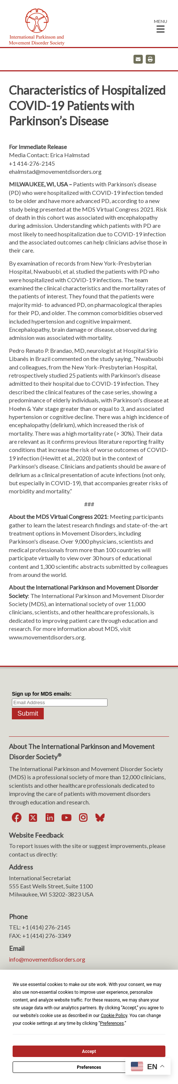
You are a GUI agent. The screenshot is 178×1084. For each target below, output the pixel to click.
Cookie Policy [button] (114, 1015)
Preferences (89, 1067)
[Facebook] (16, 818)
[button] (160, 25)
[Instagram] (83, 818)
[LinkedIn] (49, 818)
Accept (89, 1051)
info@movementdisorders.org (47, 959)
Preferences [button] (112, 1023)
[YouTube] (66, 818)
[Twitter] (33, 818)
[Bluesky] (99, 818)
